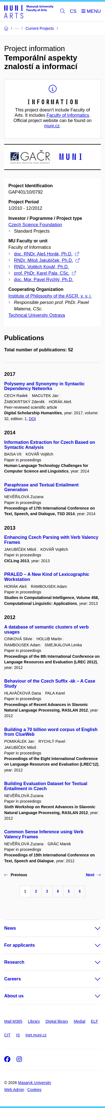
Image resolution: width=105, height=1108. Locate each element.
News (10, 928)
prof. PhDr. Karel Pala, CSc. (45, 273)
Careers (12, 978)
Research (14, 962)
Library (34, 1021)
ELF (94, 1021)
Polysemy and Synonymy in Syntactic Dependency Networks (44, 386)
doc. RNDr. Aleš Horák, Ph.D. (46, 254)
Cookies (34, 1089)
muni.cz (52, 125)
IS (18, 1035)
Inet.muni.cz (35, 1035)
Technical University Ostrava (36, 315)
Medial (79, 1021)
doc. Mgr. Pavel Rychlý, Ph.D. (43, 279)
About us (14, 995)
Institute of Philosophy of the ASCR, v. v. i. (50, 296)
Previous (15, 875)
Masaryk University (34, 1082)
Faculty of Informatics (67, 115)
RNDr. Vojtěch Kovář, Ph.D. (41, 266)
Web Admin (14, 1089)
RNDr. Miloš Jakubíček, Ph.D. (47, 260)
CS (73, 11)
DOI (32, 419)
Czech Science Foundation (35, 224)
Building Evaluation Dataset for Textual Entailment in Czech (45, 786)
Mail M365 (13, 1021)
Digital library (56, 1021)
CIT (7, 1035)
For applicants (19, 945)
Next (93, 875)
